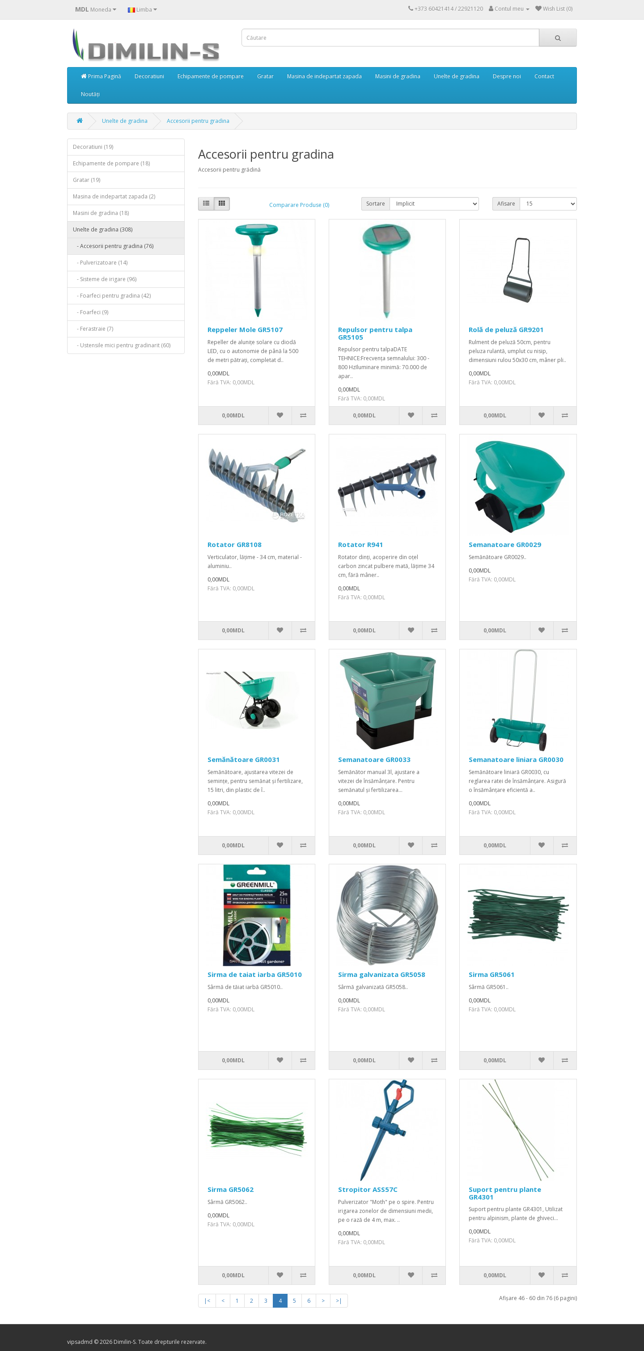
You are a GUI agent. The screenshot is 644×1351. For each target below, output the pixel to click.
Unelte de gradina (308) (102, 229)
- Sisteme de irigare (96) (104, 279)
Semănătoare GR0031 (244, 759)
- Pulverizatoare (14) (100, 262)
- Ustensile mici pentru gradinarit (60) (121, 345)
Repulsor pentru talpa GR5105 (375, 333)
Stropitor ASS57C (368, 1189)
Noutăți (90, 94)
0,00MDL (233, 415)
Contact (544, 76)
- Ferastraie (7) (93, 328)
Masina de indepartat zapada (324, 76)
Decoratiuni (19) (93, 147)
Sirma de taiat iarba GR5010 (255, 974)
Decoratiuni (149, 76)
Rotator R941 (360, 544)
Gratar (265, 76)
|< (207, 1301)
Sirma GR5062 (231, 1189)
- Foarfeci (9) (90, 312)
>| (339, 1301)
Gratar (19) (86, 180)
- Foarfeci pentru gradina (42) (112, 295)
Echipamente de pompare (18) (111, 163)
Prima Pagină (101, 76)
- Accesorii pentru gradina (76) (113, 246)
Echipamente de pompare (211, 76)
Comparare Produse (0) (299, 205)
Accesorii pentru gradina (198, 121)
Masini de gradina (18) (101, 213)
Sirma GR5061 (492, 974)
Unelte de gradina (456, 76)
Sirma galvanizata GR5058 (381, 974)
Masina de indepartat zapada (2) (114, 196)
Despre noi (507, 76)
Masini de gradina (397, 76)
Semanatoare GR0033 (374, 759)
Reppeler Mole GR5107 (245, 329)
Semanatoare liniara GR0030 (516, 759)
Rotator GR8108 (235, 544)
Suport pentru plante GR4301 (505, 1193)
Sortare (375, 203)
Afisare (506, 203)
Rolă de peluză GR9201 (506, 329)
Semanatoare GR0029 (505, 544)
